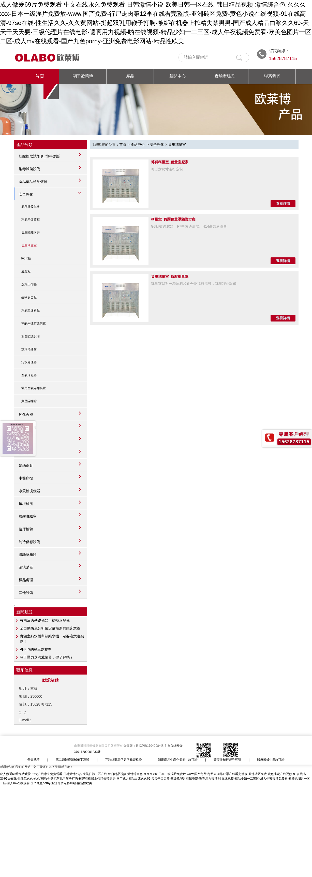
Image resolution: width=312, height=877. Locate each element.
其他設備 (26, 593)
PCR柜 (26, 258)
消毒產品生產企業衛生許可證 (178, 760)
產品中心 (137, 144)
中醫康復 (26, 478)
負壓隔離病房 (30, 232)
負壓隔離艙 (29, 401)
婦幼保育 (26, 465)
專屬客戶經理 (294, 434)
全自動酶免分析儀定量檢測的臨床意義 (50, 628)
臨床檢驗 (26, 529)
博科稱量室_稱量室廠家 (170, 162)
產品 (130, 76)
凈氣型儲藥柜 (30, 219)
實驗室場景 (225, 76)
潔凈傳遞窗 (29, 349)
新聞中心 (177, 76)
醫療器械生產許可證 (271, 760)
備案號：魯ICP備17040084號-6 (145, 746)
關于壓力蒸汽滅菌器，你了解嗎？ (46, 657)
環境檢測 (26, 504)
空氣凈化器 (29, 375)
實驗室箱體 (28, 554)
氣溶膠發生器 (30, 206)
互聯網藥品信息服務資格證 (123, 760)
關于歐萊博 (83, 76)
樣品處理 (26, 580)
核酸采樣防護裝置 (33, 323)
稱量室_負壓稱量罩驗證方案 (173, 219)
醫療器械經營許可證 (227, 760)
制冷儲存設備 (29, 542)
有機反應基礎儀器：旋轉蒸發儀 (45, 620)
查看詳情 (283, 203)
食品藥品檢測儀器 (33, 182)
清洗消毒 (26, 567)
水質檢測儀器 (29, 491)
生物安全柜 (29, 297)
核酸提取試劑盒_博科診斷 (39, 156)
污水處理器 (29, 362)
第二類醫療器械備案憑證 (72, 760)
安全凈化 (26, 194)
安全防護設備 (30, 336)
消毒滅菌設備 (29, 169)
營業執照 (33, 760)
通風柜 (26, 271)
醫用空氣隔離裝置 (33, 388)
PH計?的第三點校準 (36, 649)
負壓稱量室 (29, 245)
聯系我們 (272, 76)
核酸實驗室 (28, 516)
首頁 (39, 76)
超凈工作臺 (29, 284)
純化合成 (26, 415)
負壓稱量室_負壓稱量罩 (170, 276)
